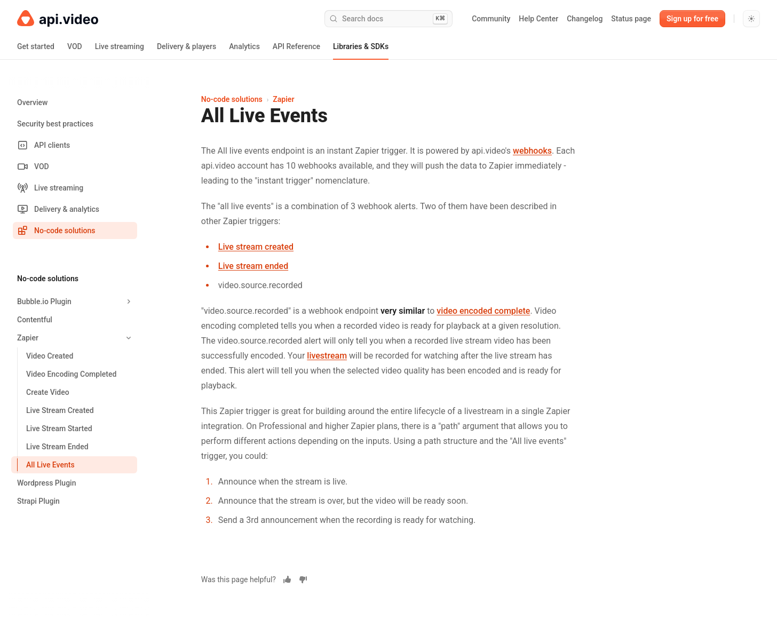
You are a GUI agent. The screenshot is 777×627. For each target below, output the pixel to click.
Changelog (584, 18)
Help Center (538, 18)
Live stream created (256, 247)
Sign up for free (692, 18)
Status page (631, 18)
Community (491, 18)
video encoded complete (483, 311)
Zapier (283, 99)
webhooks (532, 151)
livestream (327, 356)
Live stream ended (253, 266)
